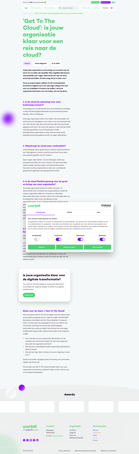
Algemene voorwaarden (108, 451)
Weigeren (41, 247)
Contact (105, 8)
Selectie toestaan (69, 247)
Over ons (73, 435)
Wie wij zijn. (87, 8)
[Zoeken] (68, 8)
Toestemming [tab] (40, 212)
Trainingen (95, 2)
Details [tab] (69, 212)
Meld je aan (29, 295)
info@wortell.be (57, 436)
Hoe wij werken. (50, 8)
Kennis (27, 63)
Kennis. (97, 8)
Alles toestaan (97, 247)
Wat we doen (36, 8)
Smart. (95, 440)
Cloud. (95, 438)
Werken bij (106, 2)
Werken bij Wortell (76, 438)
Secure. (95, 430)
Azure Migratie (41, 63)
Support (73, 433)
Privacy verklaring (64, 451)
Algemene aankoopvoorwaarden (85, 451)
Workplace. (97, 433)
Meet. (95, 435)
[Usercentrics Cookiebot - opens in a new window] (102, 205)
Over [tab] (98, 212)
